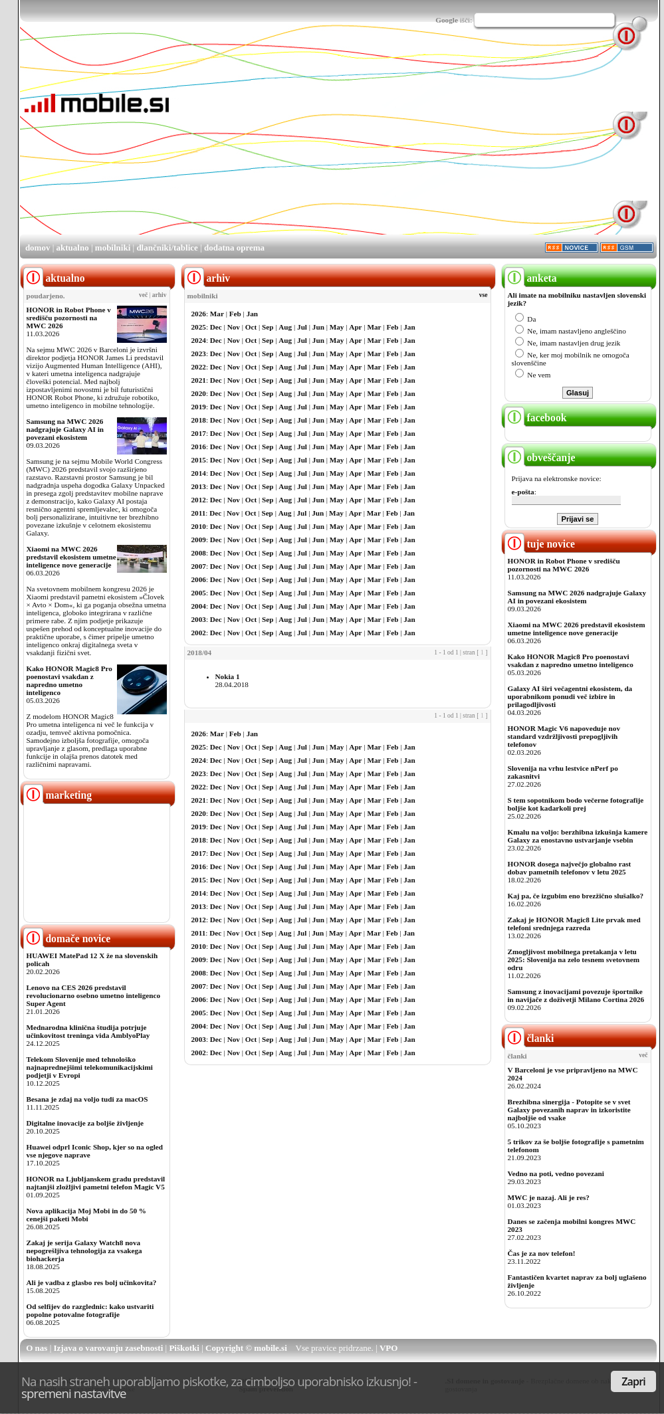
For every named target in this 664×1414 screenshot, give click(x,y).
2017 (198, 433)
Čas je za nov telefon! (542, 1253)
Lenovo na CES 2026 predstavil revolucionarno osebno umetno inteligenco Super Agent (93, 995)
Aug (285, 327)
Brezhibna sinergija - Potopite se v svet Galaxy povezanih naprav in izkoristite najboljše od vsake (569, 1110)
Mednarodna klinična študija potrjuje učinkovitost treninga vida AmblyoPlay (88, 1031)
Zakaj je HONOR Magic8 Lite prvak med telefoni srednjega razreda (574, 924)
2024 (198, 340)
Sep (267, 327)
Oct (251, 327)
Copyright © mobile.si (246, 1348)
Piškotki (184, 1348)
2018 (198, 420)
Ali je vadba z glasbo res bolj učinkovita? (92, 1282)
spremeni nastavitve (73, 1393)
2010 (198, 526)
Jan (252, 314)
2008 (198, 553)
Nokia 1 (227, 676)
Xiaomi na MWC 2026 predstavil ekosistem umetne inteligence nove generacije (71, 557)
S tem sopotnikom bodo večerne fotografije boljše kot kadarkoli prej (576, 804)
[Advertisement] (297, 140)
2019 (198, 407)
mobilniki (112, 247)
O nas (36, 1348)
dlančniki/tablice (166, 247)
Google (446, 20)
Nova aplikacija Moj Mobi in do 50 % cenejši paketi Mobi (87, 1215)
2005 (198, 593)
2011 (198, 513)
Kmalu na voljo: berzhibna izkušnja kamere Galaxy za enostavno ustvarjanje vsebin (578, 836)
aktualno (72, 247)
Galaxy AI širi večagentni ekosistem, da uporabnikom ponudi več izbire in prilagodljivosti (570, 696)
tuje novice (540, 544)
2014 (198, 473)
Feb (235, 314)
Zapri (633, 1381)
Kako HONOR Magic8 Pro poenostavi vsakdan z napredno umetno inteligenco (69, 680)
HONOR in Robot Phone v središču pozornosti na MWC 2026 (69, 318)
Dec (216, 327)
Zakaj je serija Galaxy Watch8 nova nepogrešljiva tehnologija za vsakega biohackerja (84, 1250)
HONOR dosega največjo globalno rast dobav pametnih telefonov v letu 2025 (569, 868)
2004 (198, 606)
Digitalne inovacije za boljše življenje (85, 1123)
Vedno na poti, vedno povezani (556, 1173)
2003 (198, 619)
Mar (217, 314)
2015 (198, 460)
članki (529, 1038)
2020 (198, 393)
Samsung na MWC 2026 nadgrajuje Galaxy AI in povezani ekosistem (65, 429)
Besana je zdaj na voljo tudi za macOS (87, 1099)
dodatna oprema (234, 247)
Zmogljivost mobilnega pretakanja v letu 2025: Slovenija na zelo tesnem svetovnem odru (574, 959)
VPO (388, 1348)
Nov (233, 327)
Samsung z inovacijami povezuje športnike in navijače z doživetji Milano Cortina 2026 (576, 995)
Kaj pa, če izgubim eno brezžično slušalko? (576, 896)
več (143, 295)
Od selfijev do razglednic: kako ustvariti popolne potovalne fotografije (90, 1310)
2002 (198, 633)
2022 (198, 367)
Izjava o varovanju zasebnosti (109, 1348)
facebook (535, 417)
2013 (198, 486)
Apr (355, 327)
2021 (198, 380)
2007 (198, 566)
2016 (198, 447)
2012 (198, 500)
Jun (318, 327)
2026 (198, 314)
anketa (530, 278)
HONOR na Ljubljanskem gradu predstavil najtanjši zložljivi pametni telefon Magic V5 (96, 1183)
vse (483, 295)
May (337, 327)
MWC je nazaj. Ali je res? (549, 1197)
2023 (198, 353)
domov (38, 247)
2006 (198, 579)
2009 (198, 540)
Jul (302, 327)
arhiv (159, 295)
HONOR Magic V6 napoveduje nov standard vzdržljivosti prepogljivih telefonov (564, 736)
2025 (198, 327)
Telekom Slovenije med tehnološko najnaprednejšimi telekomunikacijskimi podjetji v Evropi (90, 1067)
